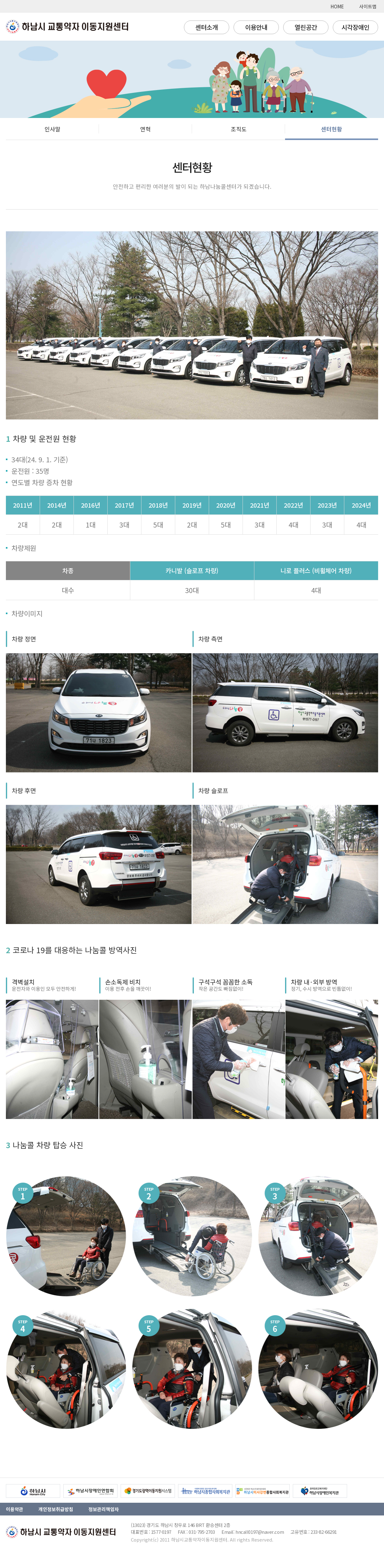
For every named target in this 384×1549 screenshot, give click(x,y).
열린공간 (306, 27)
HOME (337, 6)
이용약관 (14, 1509)
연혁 (145, 129)
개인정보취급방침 (55, 1509)
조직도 (239, 129)
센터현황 (331, 129)
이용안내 (256, 27)
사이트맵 (368, 6)
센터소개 (206, 27)
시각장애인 (355, 27)
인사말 (52, 129)
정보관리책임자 (103, 1509)
